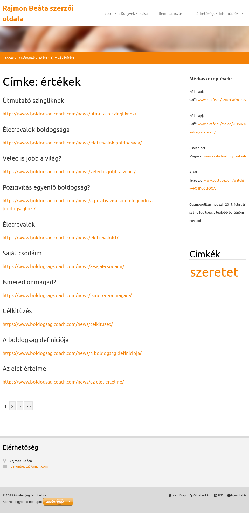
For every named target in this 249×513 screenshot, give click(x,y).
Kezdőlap (179, 495)
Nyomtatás (238, 495)
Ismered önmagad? (29, 282)
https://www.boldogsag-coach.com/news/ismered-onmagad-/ (67, 295)
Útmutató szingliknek (33, 100)
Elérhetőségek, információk (215, 13)
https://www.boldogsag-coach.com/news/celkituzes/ (58, 324)
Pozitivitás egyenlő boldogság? (46, 187)
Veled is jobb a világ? (32, 158)
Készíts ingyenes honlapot (22, 502)
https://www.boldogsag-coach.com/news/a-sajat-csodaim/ (63, 266)
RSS (220, 495)
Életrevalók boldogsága (36, 129)
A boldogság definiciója (36, 339)
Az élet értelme (24, 368)
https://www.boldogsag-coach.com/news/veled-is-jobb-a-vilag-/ (69, 171)
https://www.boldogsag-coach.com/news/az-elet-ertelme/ (63, 381)
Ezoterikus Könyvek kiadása (125, 13)
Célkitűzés (17, 310)
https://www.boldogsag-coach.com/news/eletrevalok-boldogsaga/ (72, 142)
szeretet (214, 271)
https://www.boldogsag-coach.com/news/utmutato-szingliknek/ (69, 113)
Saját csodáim (22, 253)
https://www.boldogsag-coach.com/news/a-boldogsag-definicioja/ (72, 353)
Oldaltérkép (201, 495)
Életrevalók (19, 224)
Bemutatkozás (170, 13)
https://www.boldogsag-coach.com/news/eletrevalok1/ (61, 237)
